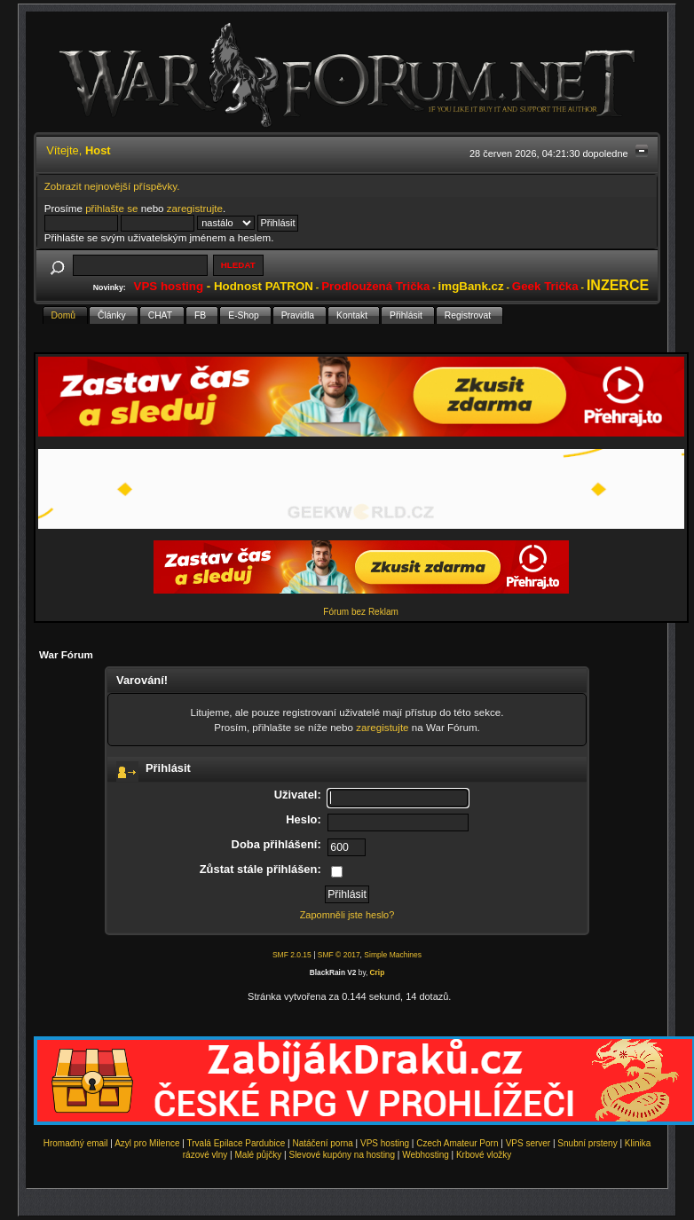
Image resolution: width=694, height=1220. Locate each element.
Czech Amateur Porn (457, 1143)
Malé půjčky (258, 1155)
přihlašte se (111, 208)
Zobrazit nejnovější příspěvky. (112, 186)
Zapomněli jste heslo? (347, 914)
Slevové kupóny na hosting (341, 1155)
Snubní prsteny (587, 1143)
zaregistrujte (195, 208)
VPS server (528, 1143)
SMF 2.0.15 (292, 954)
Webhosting (425, 1155)
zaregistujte (382, 727)
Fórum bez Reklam (360, 612)
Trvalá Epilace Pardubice (236, 1143)
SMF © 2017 (339, 954)
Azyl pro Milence (146, 1143)
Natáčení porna (322, 1143)
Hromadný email (75, 1143)
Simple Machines (393, 954)
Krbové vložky (483, 1155)
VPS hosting (384, 1143)
